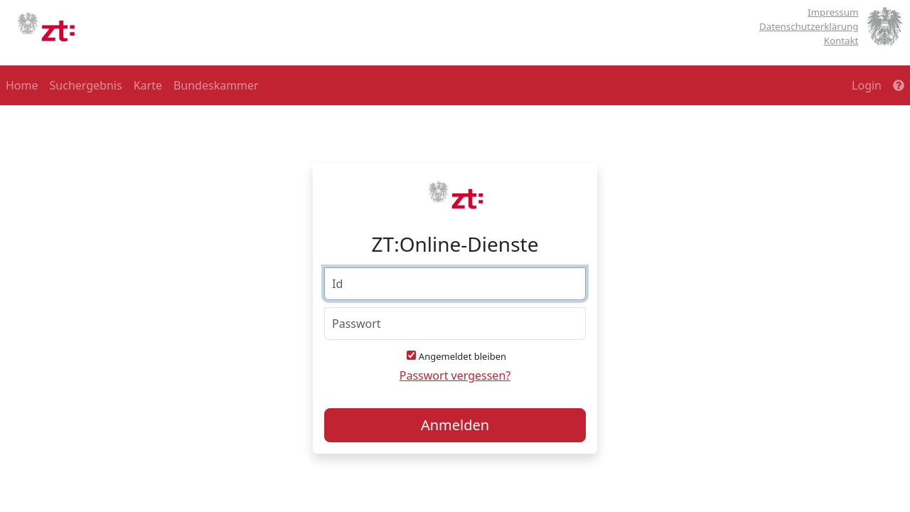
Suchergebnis (86, 85)
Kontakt (841, 40)
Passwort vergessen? (455, 375)
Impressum (833, 12)
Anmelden (455, 424)
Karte (148, 85)
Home (22, 85)
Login (867, 85)
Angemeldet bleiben (462, 356)
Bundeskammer (216, 85)
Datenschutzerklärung (808, 26)
